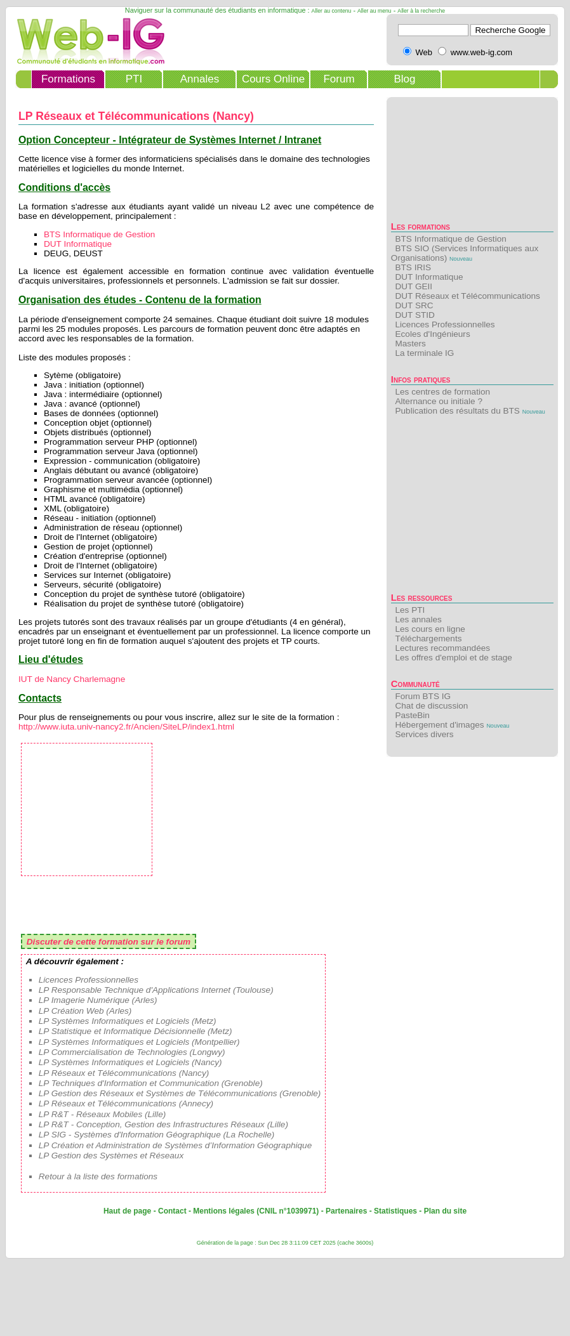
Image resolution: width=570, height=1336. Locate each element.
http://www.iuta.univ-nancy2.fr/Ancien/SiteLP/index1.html (126, 726)
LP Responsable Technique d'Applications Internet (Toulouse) (156, 990)
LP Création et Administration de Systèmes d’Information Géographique (175, 1145)
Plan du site (445, 1211)
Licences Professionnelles (444, 324)
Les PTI (410, 610)
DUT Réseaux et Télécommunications (467, 296)
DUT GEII (413, 286)
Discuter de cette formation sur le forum (108, 941)
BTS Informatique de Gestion (450, 239)
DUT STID (414, 315)
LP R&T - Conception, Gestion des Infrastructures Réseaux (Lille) (163, 1124)
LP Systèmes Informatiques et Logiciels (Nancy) (130, 1062)
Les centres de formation (442, 391)
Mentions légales (224, 1211)
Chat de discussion (431, 706)
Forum (338, 79)
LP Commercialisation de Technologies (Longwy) (132, 1052)
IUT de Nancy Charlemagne (71, 679)
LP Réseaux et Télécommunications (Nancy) (124, 1073)
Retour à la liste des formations (98, 1176)
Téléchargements (428, 638)
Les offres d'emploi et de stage (453, 657)
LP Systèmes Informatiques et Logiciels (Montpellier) (139, 1042)
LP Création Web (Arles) (85, 1011)
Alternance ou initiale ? (438, 401)
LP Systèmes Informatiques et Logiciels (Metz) (127, 1021)
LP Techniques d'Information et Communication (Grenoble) (151, 1083)
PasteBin (412, 715)
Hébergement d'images (439, 725)
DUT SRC (414, 305)
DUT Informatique (429, 277)
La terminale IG (424, 353)
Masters (410, 343)
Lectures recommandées (442, 648)
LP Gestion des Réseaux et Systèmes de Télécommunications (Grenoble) (180, 1093)
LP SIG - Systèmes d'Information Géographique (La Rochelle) (157, 1134)
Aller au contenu (332, 11)
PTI (134, 79)
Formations (68, 79)
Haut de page (127, 1211)
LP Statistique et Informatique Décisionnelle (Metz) (135, 1031)
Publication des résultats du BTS (457, 411)
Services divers (424, 734)
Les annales (418, 619)
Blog (404, 79)
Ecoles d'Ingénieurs (432, 334)
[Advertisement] (472, 507)
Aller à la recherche (421, 11)
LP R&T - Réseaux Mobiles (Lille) (102, 1114)
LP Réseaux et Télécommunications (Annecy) (126, 1103)
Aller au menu (374, 11)
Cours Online (273, 79)
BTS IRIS (413, 267)
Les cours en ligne (430, 629)
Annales (199, 79)
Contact (172, 1211)
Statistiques (395, 1211)
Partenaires (346, 1211)
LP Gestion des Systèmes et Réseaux (111, 1155)
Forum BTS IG (423, 696)
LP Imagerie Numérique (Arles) (98, 1000)
